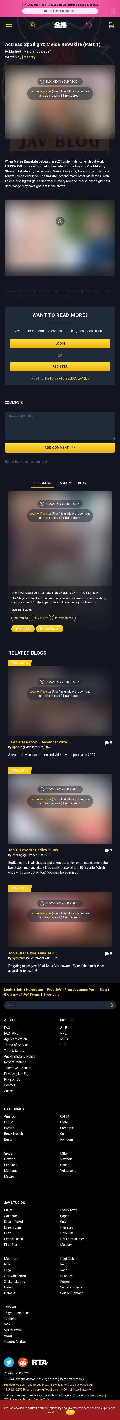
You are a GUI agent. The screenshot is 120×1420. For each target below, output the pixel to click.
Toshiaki (10, 1319)
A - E (63, 1028)
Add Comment (60, 448)
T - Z (63, 1045)
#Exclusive (41, 618)
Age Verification (15, 1039)
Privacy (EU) (12, 1079)
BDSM (8, 1122)
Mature (9, 1176)
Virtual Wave (13, 1330)
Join (19, 990)
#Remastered (64, 618)
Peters (9, 1287)
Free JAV (54, 990)
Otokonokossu (14, 1282)
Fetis (7, 1233)
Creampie (67, 1128)
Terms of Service (16, 1045)
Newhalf (66, 1159)
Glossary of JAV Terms (22, 995)
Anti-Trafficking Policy (19, 1056)
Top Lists (20, 663)
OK (70, 1412)
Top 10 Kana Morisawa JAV (31, 953)
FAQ (7, 1028)
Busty (8, 1139)
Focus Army (68, 1210)
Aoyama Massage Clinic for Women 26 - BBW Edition (55, 593)
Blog (103, 990)
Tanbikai (10, 1307)
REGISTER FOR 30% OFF (60, 11)
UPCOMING (42, 483)
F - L (63, 1033)
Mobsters (11, 1259)
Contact (9, 1085)
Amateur (10, 1116)
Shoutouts (51, 995)
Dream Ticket (13, 1222)
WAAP (8, 1336)
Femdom (66, 1139)
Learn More (51, 1412)
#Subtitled (21, 618)
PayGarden (20, 1399)
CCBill (7, 1399)
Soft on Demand (71, 1293)
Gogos (65, 1216)
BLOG (82, 483)
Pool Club (67, 1259)
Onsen (64, 1165)
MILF (64, 1153)
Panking (17, 855)
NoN (7, 1264)
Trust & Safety (14, 1051)
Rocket (65, 1282)
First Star (10, 1245)
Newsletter (35, 990)
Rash (63, 1270)
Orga (7, 1270)
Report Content (15, 1062)
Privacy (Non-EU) (16, 1074)
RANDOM (64, 483)
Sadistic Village (71, 1287)
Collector (10, 1216)
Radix (64, 1264)
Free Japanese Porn (80, 990)
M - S (64, 1039)
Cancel (9, 1091)
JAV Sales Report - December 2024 (37, 742)
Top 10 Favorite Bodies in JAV (33, 850)
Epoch (108, 1395)
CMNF (64, 1122)
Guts (63, 1222)
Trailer (23, 629)
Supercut (49, 629)
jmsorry (28, 57)
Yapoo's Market (15, 1342)
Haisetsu (66, 1227)
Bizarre (9, 1128)
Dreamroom (12, 1227)
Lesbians (10, 1165)
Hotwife (10, 1159)
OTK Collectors (15, 1276)
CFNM (64, 1116)
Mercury (66, 1245)
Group (8, 1153)
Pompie (9, 1293)
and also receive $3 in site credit (59, 95)
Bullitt (8, 1210)
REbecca (66, 1276)
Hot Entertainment (73, 1239)
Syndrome (19, 958)
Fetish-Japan (13, 1239)
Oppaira (17, 747)
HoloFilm (66, 1233)
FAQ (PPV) (11, 1033)
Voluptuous (68, 1171)
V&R (7, 1324)
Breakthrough (13, 1134)
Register (45, 91)
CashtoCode (42, 1399)
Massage (11, 1171)
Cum (63, 1134)
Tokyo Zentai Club (17, 1313)
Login (33, 91)
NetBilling (96, 1395)
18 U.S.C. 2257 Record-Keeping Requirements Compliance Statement (48, 1389)
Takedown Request (17, 1068)
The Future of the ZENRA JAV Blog (67, 378)
